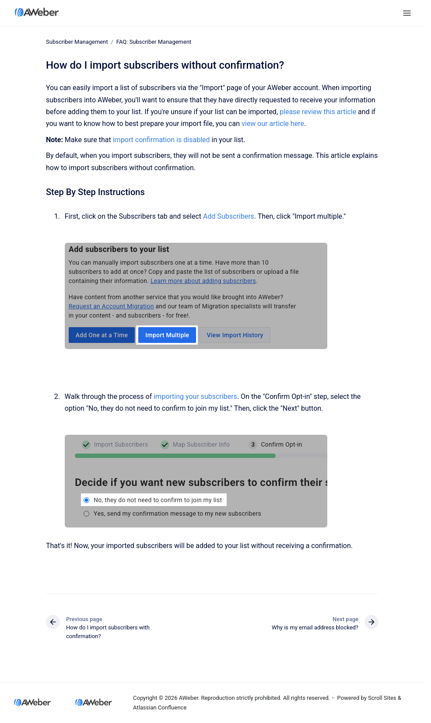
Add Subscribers (228, 216)
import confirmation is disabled (161, 140)
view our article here (273, 123)
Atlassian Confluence (159, 707)
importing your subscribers (195, 396)
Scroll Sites (382, 698)
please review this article (318, 112)
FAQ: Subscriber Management (154, 41)
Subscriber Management (77, 41)
